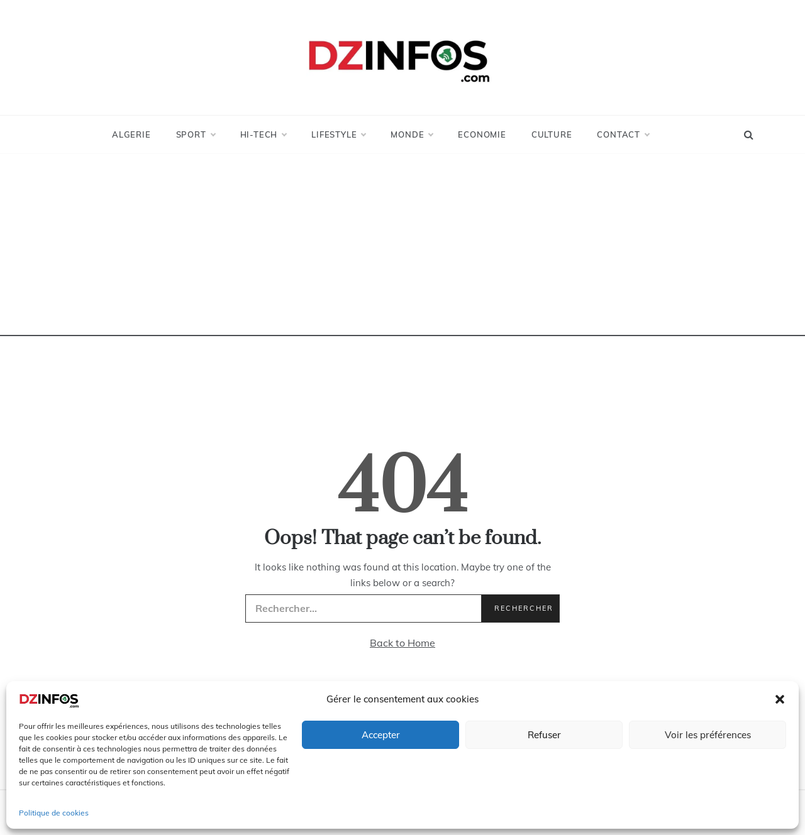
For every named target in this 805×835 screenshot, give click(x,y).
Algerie (131, 134)
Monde (412, 134)
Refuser (544, 735)
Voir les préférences (708, 735)
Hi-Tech (263, 134)
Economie (482, 134)
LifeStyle (338, 134)
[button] (780, 699)
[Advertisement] (402, 248)
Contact (623, 134)
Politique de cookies (54, 812)
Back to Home (402, 642)
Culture (551, 134)
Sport (195, 134)
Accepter (381, 735)
